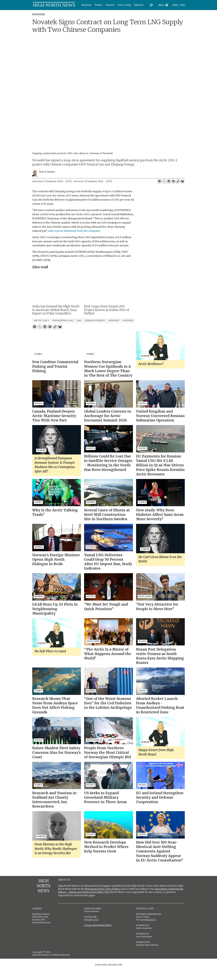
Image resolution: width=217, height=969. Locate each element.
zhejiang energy (95, 320)
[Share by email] (173, 181)
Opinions (139, 5)
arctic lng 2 (41, 320)
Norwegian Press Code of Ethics (103, 888)
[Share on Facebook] (159, 181)
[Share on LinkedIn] (168, 181)
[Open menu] (163, 5)
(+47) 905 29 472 (148, 919)
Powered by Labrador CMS (108, 964)
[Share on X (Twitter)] (164, 181)
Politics (98, 5)
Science (110, 5)
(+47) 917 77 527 (91, 919)
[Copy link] (178, 181)
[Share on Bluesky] (182, 181)
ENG (182, 5)
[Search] (151, 5)
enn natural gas (63, 320)
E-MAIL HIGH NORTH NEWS (98, 925)
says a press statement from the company (74, 230)
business (114, 320)
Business (87, 5)
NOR (175, 5)
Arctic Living (124, 5)
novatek (128, 320)
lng (79, 320)
